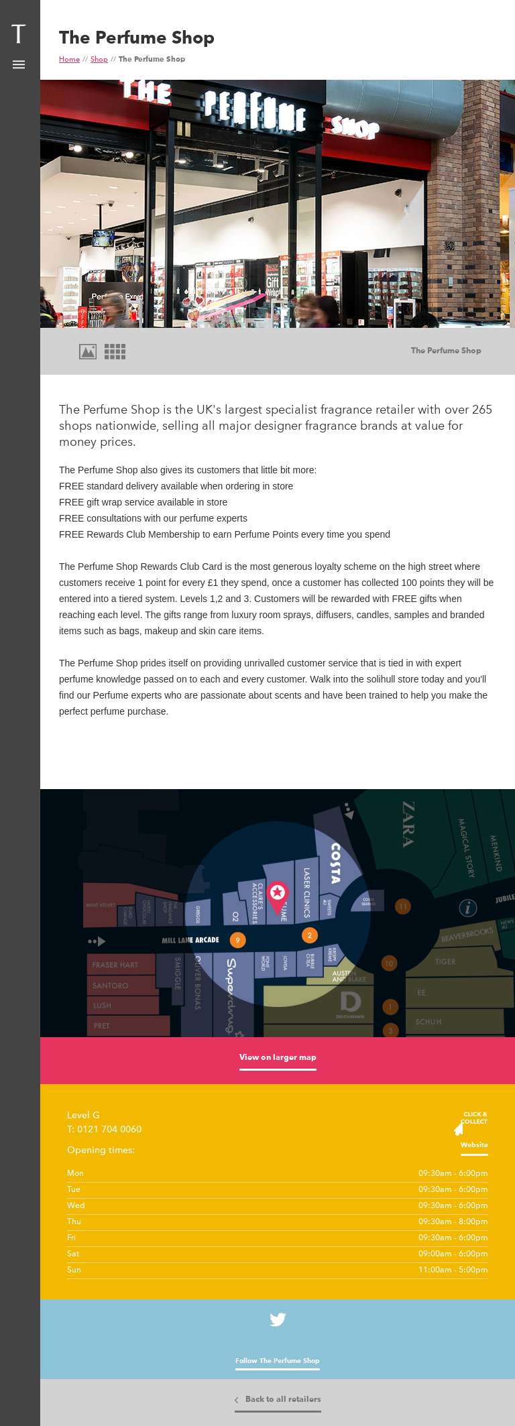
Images (87, 352)
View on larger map (278, 1058)
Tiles (114, 352)
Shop (99, 60)
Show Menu (19, 64)
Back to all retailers (283, 1400)
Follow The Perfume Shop (277, 1361)
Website (474, 1145)
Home (69, 60)
